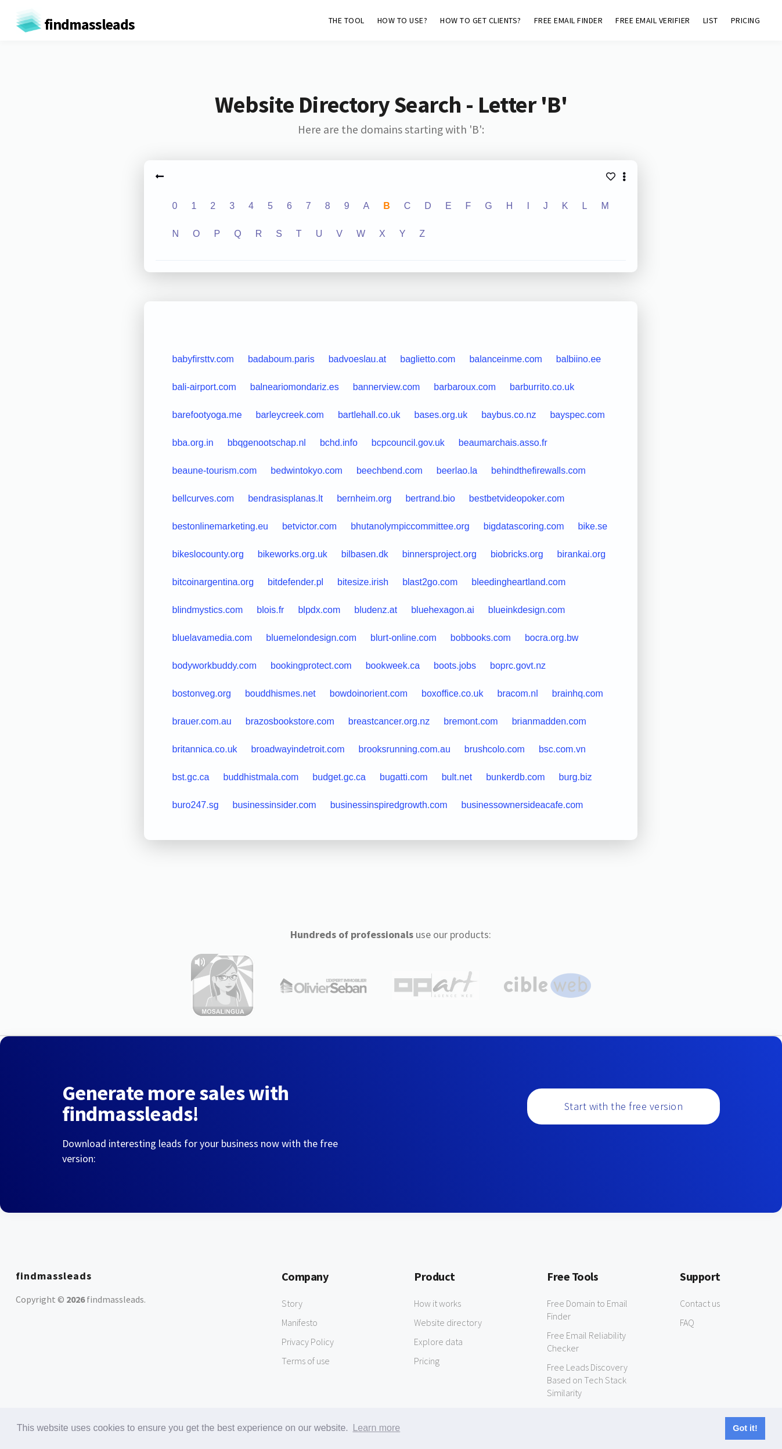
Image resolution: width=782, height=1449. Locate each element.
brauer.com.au (201, 721)
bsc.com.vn (562, 749)
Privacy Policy (308, 1341)
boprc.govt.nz (518, 666)
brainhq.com (577, 693)
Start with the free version (623, 1106)
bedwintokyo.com (307, 470)
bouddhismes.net (280, 693)
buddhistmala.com (261, 777)
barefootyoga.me (207, 415)
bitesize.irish (362, 582)
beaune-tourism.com (214, 470)
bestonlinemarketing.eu (220, 526)
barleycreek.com (290, 415)
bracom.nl (517, 693)
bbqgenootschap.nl (267, 443)
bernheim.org (364, 498)
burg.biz (575, 777)
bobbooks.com (481, 638)
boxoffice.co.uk (452, 693)
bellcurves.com (203, 498)
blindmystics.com (207, 610)
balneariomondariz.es (294, 387)
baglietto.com (427, 359)
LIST (710, 20)
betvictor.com (309, 526)
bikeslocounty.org (207, 554)
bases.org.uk (441, 415)
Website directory (448, 1322)
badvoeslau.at (358, 359)
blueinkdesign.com (526, 610)
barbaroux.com (465, 387)
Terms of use (306, 1361)
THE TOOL (347, 20)
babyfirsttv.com (202, 359)
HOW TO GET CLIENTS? (480, 20)
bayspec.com (577, 415)
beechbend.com (389, 470)
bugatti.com (404, 777)
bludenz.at (375, 610)
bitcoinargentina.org (213, 582)
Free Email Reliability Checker (586, 1341)
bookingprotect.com (311, 666)
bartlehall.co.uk (369, 415)
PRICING (746, 20)
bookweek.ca (393, 666)
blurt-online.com (403, 638)
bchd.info (339, 443)
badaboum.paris (281, 359)
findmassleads (75, 24)
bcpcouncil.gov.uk (408, 443)
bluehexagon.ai (442, 610)
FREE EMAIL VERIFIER (652, 20)
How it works (437, 1303)
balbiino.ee (578, 359)
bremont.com (471, 721)
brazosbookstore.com (290, 721)
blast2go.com (429, 582)
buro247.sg (195, 805)
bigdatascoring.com (524, 526)
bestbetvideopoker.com (517, 498)
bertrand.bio (430, 498)
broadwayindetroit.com (298, 749)
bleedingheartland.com (518, 582)
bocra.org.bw (552, 638)
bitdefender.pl (295, 582)
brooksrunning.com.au (405, 749)
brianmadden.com (549, 721)
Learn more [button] (376, 1428)
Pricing (426, 1361)
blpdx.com (319, 610)
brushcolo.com (494, 749)
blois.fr (270, 610)
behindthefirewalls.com (538, 470)
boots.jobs (455, 666)
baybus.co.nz (508, 415)
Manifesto (300, 1322)
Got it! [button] (745, 1428)
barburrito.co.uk (542, 387)
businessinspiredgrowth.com (389, 805)
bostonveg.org (201, 693)
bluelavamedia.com (212, 638)
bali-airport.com (204, 387)
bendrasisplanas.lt (285, 498)
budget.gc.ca (339, 777)
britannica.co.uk (204, 749)
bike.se (592, 526)
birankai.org (581, 554)
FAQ (687, 1322)
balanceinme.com (505, 359)
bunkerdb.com (515, 777)
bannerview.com (386, 387)
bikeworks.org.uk (292, 554)
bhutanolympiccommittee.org (410, 526)
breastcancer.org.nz (389, 721)
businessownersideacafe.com (522, 805)
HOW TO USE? (402, 20)
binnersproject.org (439, 554)
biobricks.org (517, 554)
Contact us (700, 1303)
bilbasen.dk (364, 554)
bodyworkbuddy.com (214, 666)
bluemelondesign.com (311, 638)
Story (292, 1303)
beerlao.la (457, 470)
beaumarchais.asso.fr (503, 443)
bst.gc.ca (190, 777)
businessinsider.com (274, 805)
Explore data (438, 1341)
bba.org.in (192, 443)
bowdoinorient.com (369, 693)
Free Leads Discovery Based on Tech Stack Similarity (587, 1379)
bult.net (457, 777)
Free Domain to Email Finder (587, 1309)
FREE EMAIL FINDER (568, 20)
